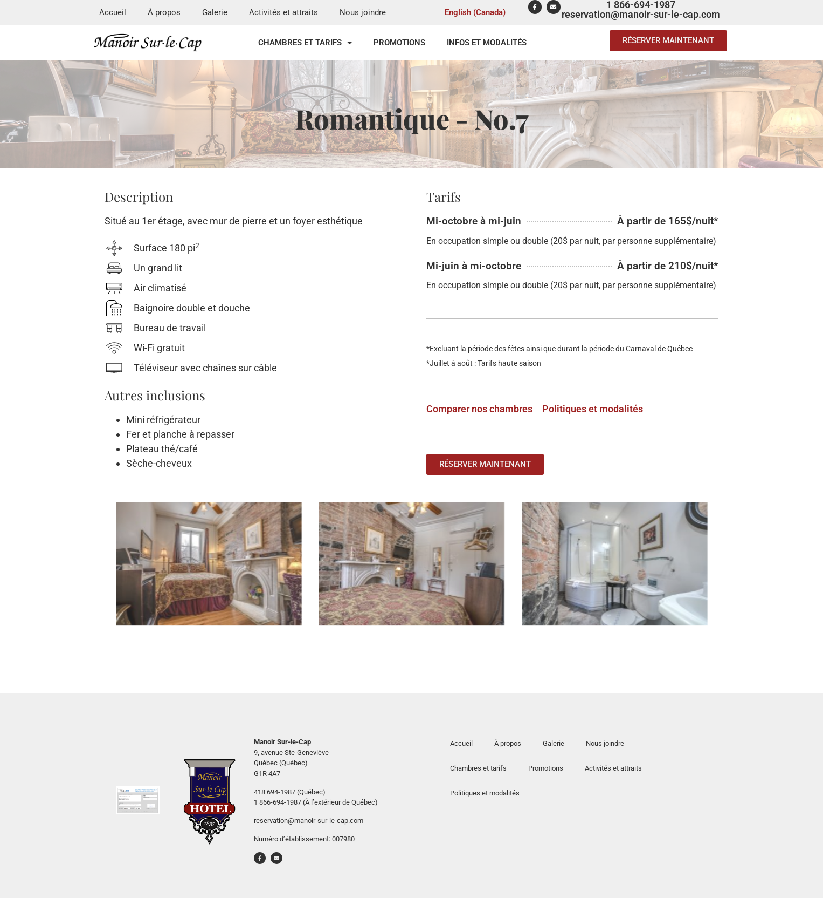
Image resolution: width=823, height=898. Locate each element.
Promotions (399, 42)
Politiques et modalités (593, 408)
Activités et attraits (283, 12)
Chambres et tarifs (305, 42)
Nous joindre (363, 12)
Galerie (214, 12)
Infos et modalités (487, 42)
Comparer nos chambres (479, 408)
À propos (164, 12)
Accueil (112, 12)
